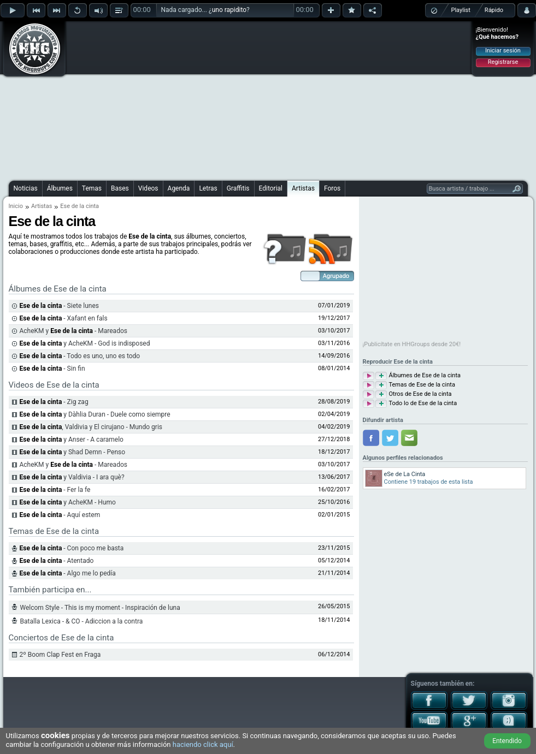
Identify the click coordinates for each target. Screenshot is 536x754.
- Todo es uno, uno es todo (80, 356)
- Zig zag (54, 402)
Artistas (303, 188)
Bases (120, 188)
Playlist (460, 10)
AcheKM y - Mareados (73, 331)
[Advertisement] (245, 99)
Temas (92, 188)
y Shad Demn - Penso (73, 452)
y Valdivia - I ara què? (72, 477)
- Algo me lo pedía (68, 573)
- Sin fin (52, 368)
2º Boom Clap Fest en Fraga (60, 654)
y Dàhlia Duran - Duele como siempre (95, 414)
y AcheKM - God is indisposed (85, 343)
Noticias (26, 188)
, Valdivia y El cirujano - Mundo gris (91, 427)
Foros (332, 188)
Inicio (16, 206)
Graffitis (238, 188)
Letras (208, 188)
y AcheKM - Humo (68, 502)
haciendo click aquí (203, 744)
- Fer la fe (55, 490)
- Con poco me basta (72, 548)
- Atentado (57, 561)
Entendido (507, 741)
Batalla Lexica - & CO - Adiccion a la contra (81, 621)
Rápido (494, 10)
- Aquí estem (60, 515)
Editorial (270, 188)
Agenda (179, 188)
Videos (148, 188)
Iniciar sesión (503, 50)
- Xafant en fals (64, 318)
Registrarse (503, 62)
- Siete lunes (59, 306)
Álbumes (60, 188)
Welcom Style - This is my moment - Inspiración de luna (100, 607)
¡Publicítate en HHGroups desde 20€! (412, 344)
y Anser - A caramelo (71, 439)
